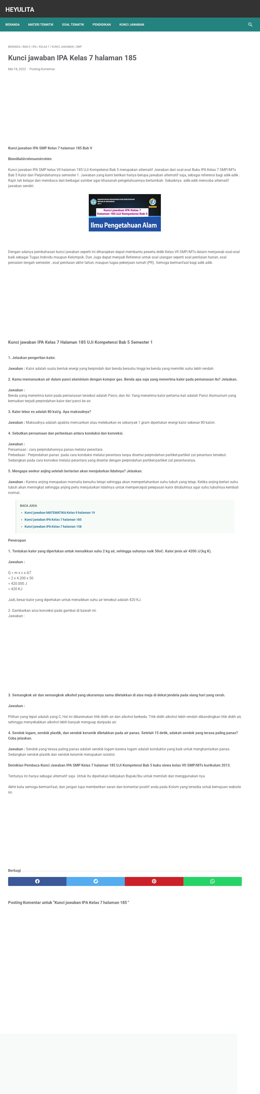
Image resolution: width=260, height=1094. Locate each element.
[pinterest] (110, 947)
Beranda (15, 18)
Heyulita (22, 5)
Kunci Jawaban (134, 18)
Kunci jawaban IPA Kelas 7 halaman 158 (53, 561)
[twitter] (69, 947)
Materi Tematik (43, 18)
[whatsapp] (150, 947)
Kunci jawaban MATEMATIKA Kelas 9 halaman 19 (60, 547)
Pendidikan (104, 18)
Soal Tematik (76, 18)
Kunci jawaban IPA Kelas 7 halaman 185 (53, 554)
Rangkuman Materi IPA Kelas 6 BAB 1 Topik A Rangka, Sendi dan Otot (218, 242)
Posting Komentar (42, 65)
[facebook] (28, 947)
